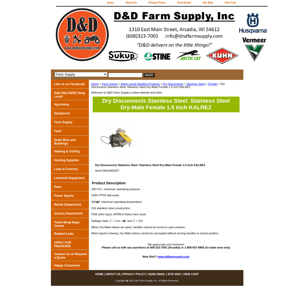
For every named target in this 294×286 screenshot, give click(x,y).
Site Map (208, 2)
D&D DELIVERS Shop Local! (69, 94)
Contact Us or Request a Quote (70, 255)
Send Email (184, 2)
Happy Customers (67, 265)
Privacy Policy (157, 2)
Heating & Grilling (67, 151)
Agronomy (61, 104)
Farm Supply (110, 83)
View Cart (230, 2)
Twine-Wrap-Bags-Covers (67, 224)
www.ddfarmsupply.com (174, 256)
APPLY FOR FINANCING (62, 244)
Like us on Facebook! (69, 84)
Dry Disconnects (173, 83)
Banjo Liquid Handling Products (140, 83)
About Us (131, 2)
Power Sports (64, 196)
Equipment (62, 113)
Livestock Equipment (69, 178)
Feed (57, 131)
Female (212, 83)
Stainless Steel (195, 83)
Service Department (68, 213)
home (110, 2)
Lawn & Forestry (66, 169)
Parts (58, 187)
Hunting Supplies (66, 160)
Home (95, 83)
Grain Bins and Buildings (65, 141)
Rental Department (67, 204)
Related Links (64, 234)
